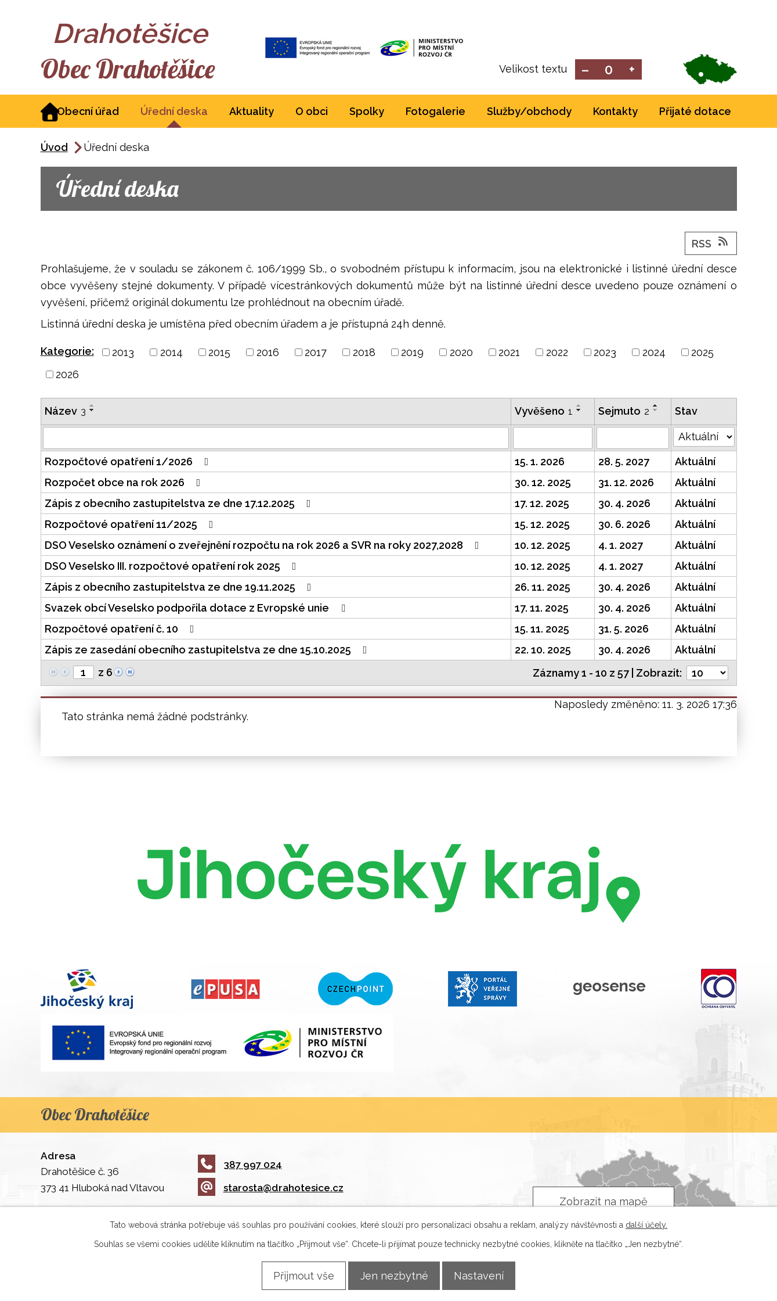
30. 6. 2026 (624, 525)
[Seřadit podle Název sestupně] (92, 411)
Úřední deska (174, 112)
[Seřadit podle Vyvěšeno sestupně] (579, 411)
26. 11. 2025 (542, 588)
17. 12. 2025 (542, 504)
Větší (631, 70)
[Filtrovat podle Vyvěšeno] (552, 439)
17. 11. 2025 (542, 609)
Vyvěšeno (544, 412)
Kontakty (615, 112)
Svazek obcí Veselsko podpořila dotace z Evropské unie (197, 609)
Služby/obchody (529, 112)
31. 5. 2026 (623, 630)
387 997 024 (240, 1165)
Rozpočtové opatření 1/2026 (129, 463)
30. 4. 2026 (624, 504)
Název (65, 412)
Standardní (608, 70)
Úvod (54, 148)
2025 (702, 353)
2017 (316, 353)
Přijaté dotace (695, 112)
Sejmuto (623, 412)
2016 (267, 353)
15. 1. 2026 (540, 463)
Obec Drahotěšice (144, 69)
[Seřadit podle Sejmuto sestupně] (655, 411)
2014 (171, 353)
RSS (711, 244)
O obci (311, 112)
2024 (654, 353)
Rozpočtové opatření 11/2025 (131, 525)
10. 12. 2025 (542, 546)
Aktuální (695, 463)
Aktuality (251, 112)
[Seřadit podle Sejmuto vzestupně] (655, 406)
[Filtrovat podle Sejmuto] (633, 439)
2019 (412, 353)
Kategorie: (67, 352)
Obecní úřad (88, 112)
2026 (67, 375)
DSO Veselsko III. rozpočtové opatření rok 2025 (173, 567)
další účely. (646, 1224)
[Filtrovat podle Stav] (704, 438)
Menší (585, 70)
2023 (605, 353)
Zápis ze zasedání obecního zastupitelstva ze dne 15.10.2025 (208, 651)
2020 (461, 353)
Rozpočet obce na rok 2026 (125, 483)
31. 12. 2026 (626, 483)
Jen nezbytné (394, 1275)
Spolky (366, 112)
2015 (219, 353)
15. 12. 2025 (542, 525)
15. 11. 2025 (542, 630)
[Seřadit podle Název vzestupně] (92, 406)
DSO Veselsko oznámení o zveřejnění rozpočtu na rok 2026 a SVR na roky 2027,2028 (264, 546)
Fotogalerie (435, 112)
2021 (509, 353)
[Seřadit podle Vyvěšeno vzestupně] (579, 406)
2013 (123, 353)
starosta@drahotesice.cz (271, 1189)
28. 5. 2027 (623, 463)
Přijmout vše (295, 1275)
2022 (557, 353)
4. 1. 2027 (620, 546)
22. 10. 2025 (543, 651)
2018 (364, 353)
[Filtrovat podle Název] (276, 439)
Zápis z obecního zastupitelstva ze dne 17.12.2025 (180, 504)
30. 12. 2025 (543, 483)
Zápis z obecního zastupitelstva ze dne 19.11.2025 (180, 588)
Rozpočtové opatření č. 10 (122, 630)
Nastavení (488, 1275)
